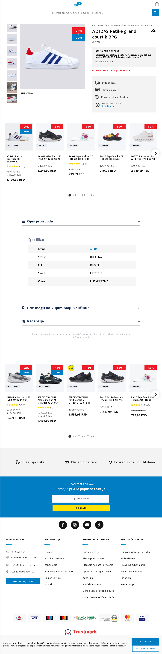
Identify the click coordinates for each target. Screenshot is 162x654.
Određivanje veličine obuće (98, 590)
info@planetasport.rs (24, 565)
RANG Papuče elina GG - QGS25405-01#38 (81, 157)
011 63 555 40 (20, 551)
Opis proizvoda (39, 221)
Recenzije (35, 321)
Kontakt (49, 584)
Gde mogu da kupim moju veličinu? (57, 307)
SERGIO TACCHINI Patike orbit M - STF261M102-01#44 (79, 400)
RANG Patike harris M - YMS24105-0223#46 (49, 157)
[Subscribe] (81, 508)
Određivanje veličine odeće (98, 597)
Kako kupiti (88, 577)
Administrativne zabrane (58, 571)
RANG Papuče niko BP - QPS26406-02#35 (111, 157)
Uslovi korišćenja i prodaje (136, 551)
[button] (69, 195)
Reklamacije (127, 584)
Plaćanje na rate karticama (97, 564)
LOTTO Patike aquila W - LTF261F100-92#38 (143, 157)
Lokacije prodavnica (22, 571)
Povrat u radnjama (131, 571)
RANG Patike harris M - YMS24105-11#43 (18, 398)
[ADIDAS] (153, 31)
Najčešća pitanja (91, 584)
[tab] (81, 221)
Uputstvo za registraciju (96, 571)
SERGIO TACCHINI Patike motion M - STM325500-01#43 (48, 400)
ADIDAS (94, 249)
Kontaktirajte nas (23, 581)
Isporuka (126, 577)
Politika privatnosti (55, 558)
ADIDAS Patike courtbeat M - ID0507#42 (14, 159)
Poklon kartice (52, 577)
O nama (48, 551)
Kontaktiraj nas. (109, 106)
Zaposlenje (50, 564)
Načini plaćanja (90, 551)
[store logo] (78, 4)
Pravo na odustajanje (133, 564)
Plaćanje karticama (93, 558)
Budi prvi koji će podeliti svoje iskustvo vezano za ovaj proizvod (122, 25)
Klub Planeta (128, 558)
